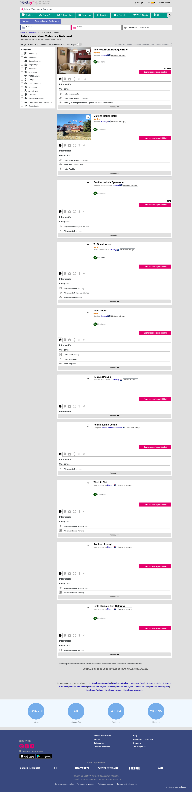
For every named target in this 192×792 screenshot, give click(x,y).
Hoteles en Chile (154, 683)
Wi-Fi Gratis (142, 15)
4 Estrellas (122, 15)
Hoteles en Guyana (124, 687)
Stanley (25, 21)
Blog (135, 735)
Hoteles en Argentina (101, 683)
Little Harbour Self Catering (109, 606)
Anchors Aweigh (102, 544)
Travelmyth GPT (140, 747)
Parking (29, 15)
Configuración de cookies (126, 784)
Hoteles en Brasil (137, 683)
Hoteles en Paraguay (159, 687)
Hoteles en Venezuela (133, 690)
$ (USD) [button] (138, 3)
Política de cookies (105, 784)
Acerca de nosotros (102, 735)
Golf (159, 15)
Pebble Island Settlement (47, 21)
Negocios (86, 15)
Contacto (137, 743)
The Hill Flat (100, 482)
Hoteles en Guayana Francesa (101, 687)
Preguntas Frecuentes (143, 739)
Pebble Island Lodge (105, 424)
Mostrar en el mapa (118, 55)
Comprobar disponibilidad (155, 72)
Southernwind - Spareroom (108, 182)
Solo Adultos (67, 15)
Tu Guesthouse (102, 244)
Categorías (99, 743)
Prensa (97, 739)
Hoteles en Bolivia (120, 683)
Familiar (104, 15)
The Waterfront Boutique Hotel (110, 49)
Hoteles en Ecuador (78, 687)
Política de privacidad (86, 784)
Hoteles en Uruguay (113, 690)
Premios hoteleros (102, 747)
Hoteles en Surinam (94, 690)
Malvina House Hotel (105, 116)
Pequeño (47, 15)
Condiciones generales (64, 784)
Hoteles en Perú (142, 687)
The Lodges (100, 310)
